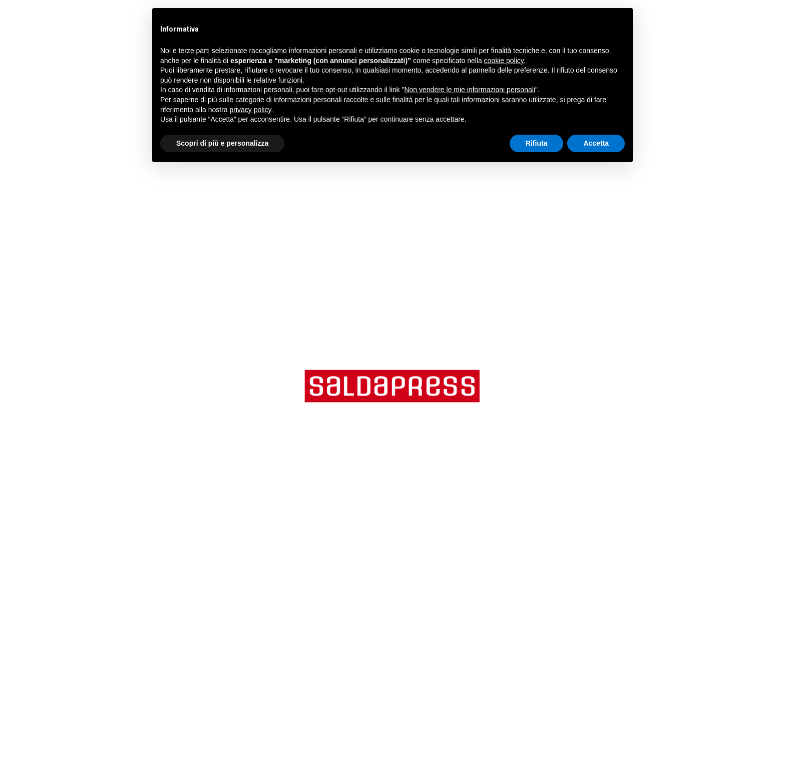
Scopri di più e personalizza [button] (222, 143)
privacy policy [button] (250, 110)
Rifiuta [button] (537, 143)
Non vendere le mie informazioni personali (469, 90)
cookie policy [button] (504, 61)
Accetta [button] (596, 143)
